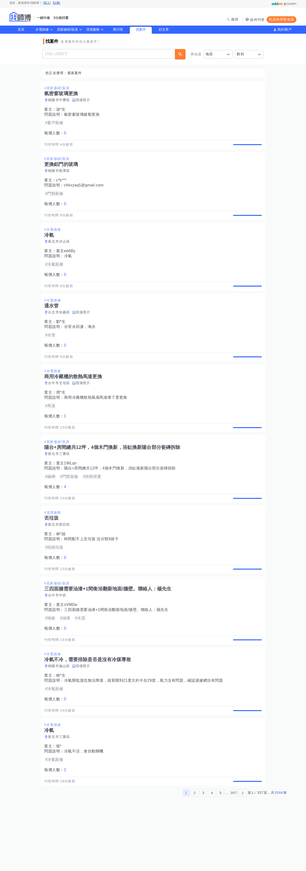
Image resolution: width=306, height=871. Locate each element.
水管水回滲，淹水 (81, 343)
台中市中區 (58, 634)
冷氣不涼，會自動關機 (85, 801)
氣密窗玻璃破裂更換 (83, 115)
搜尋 (235, 19)
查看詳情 (246, 147)
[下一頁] (243, 848)
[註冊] (56, 3)
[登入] (46, 3)
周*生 (62, 415)
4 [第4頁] (212, 848)
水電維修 (42, 29)
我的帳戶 (284, 29)
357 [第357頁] (234, 848)
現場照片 (84, 100)
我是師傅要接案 (281, 19)
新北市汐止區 (60, 253)
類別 (240, 54)
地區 (209, 54)
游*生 (62, 110)
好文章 (164, 29)
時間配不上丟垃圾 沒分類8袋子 (93, 572)
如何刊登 (257, 20)
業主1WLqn (68, 491)
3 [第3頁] (203, 848)
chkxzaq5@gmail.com (85, 191)
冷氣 (69, 267)
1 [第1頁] (186, 848)
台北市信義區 (60, 329)
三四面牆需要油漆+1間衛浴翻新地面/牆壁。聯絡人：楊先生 (118, 648)
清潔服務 (92, 29)
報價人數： (57, 133)
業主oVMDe (68, 643)
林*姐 (62, 567)
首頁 (21, 29)
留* (60, 796)
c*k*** (63, 186)
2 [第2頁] (195, 848)
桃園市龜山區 (60, 710)
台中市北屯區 (60, 405)
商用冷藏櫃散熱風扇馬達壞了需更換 (97, 420)
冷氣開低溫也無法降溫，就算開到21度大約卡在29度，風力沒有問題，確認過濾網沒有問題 (145, 725)
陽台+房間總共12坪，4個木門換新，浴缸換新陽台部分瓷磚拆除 (121, 496)
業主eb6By (67, 262)
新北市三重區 (60, 481)
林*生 (62, 720)
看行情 (118, 29)
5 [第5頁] (220, 848)
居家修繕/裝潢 (67, 29)
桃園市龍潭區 (60, 176)
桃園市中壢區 (60, 100)
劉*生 (62, 338)
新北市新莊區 (60, 558)
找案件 (141, 29)
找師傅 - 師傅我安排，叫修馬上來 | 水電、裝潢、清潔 (20, 17)
